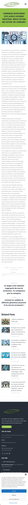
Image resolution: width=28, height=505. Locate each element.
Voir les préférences (14, 499)
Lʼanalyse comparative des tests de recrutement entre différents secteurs (13, 275)
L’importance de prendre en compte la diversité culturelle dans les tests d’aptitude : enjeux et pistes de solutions (18, 386)
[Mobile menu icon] (26, 4)
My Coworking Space (7, 448)
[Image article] (5, 321)
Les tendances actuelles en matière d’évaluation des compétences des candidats (18, 343)
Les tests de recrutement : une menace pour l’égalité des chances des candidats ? (18, 356)
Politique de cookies (13, 502)
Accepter (14, 491)
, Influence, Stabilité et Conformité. (17, 320)
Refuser (14, 495)
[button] (26, 474)
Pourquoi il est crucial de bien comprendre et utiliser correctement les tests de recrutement (18, 331)
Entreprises (5, 33)
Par (20, 267)
